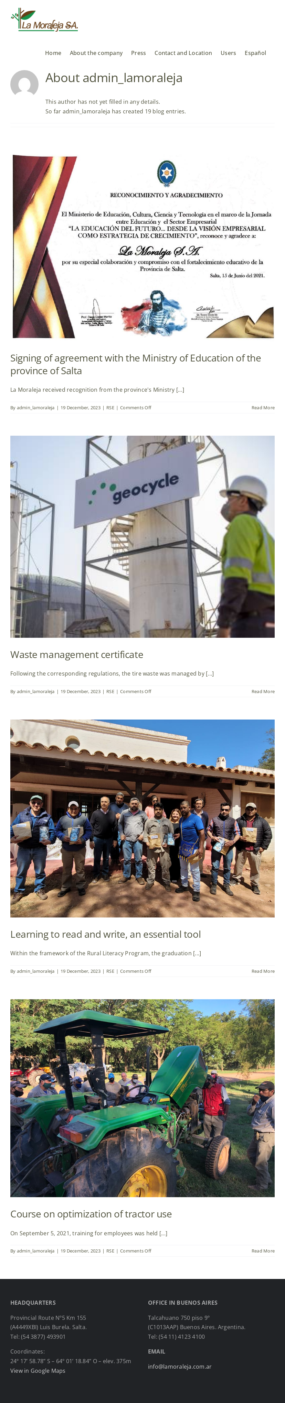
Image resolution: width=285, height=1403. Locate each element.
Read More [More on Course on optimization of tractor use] (263, 1251)
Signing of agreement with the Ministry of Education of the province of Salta (135, 364)
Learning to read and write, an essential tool (105, 933)
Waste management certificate (76, 654)
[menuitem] (255, 50)
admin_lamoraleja (36, 407)
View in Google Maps (38, 1370)
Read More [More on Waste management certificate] (263, 691)
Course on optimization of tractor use (91, 1213)
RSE (110, 407)
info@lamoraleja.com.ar (180, 1366)
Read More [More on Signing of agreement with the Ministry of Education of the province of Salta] (263, 407)
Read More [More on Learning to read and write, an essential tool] (263, 971)
